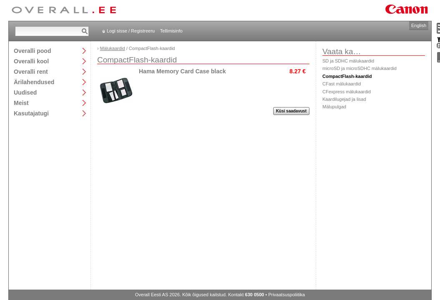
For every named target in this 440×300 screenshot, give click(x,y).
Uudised (25, 92)
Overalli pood (32, 51)
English (418, 25)
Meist (21, 103)
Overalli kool (31, 61)
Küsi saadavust (291, 111)
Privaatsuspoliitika (286, 294)
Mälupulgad (334, 106)
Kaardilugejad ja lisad (344, 99)
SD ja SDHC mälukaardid (348, 60)
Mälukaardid (112, 48)
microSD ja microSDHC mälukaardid (359, 68)
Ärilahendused (34, 82)
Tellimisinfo (171, 30)
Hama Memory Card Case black (182, 71)
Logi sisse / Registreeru (131, 30)
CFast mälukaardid (341, 83)
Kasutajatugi (31, 113)
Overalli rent (31, 71)
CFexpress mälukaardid (346, 91)
